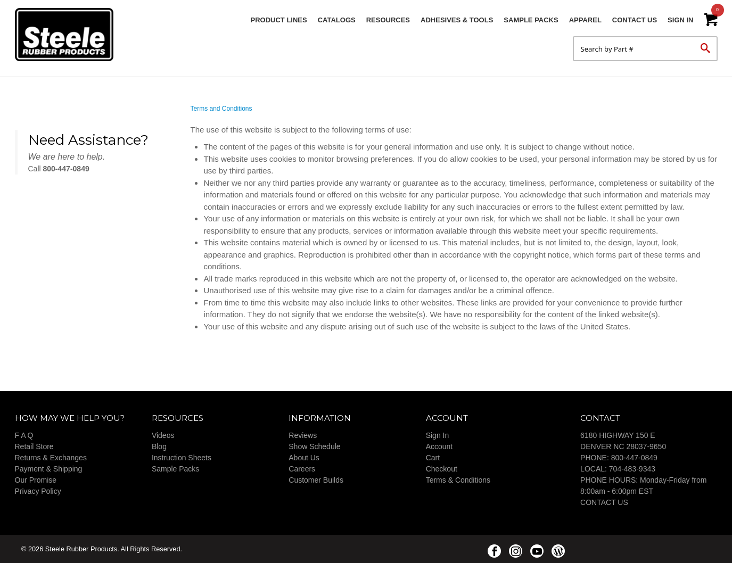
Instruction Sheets (181, 457)
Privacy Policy (38, 491)
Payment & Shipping (49, 469)
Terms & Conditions (458, 480)
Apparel (585, 20)
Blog (159, 446)
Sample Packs (531, 20)
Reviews (303, 435)
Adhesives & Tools (457, 20)
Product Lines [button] (279, 20)
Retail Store (34, 446)
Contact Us (634, 20)
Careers (302, 469)
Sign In (680, 20)
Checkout (441, 469)
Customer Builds (316, 480)
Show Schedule (314, 446)
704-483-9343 (632, 469)
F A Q (24, 435)
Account (439, 446)
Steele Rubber (68, 34)
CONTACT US (604, 502)
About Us (304, 457)
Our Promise (36, 480)
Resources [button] (388, 20)
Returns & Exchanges (51, 457)
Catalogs (337, 20)
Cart (433, 457)
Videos (163, 435)
